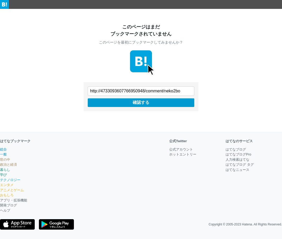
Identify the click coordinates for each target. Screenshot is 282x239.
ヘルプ (5, 210)
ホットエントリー (182, 154)
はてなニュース (237, 170)
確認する (141, 102)
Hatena (247, 224)
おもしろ (7, 195)
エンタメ (7, 185)
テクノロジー (10, 180)
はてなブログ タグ (240, 164)
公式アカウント (181, 149)
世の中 (5, 160)
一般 (3, 154)
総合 (3, 149)
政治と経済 (8, 164)
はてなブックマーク (15, 141)
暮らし (5, 170)
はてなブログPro (238, 154)
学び (3, 175)
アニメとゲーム (12, 190)
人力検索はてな (237, 160)
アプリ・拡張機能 (13, 200)
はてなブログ (236, 149)
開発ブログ (8, 205)
